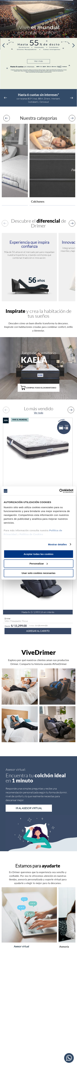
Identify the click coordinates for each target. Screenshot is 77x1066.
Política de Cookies (31, 534)
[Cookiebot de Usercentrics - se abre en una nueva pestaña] (59, 491)
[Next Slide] (73, 45)
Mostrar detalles (57, 544)
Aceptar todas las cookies (38, 554)
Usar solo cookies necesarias (38, 573)
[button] (38, 386)
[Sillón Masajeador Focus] (38, 591)
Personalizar (39, 563)
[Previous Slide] (4, 45)
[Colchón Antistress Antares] (38, 469)
